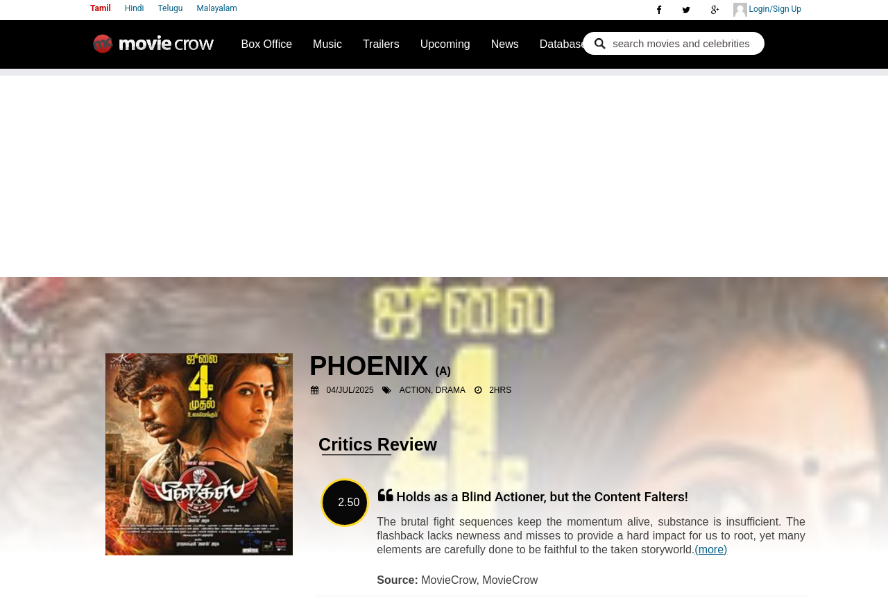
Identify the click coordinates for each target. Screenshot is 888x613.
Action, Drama (433, 390)
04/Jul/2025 (350, 390)
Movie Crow (157, 49)
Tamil (100, 8)
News (505, 44)
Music (327, 44)
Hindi (134, 8)
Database (564, 44)
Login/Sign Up (767, 10)
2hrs (500, 390)
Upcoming (445, 44)
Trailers (381, 44)
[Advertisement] (444, 173)
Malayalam (216, 8)
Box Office (267, 44)
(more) (710, 549)
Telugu (170, 8)
